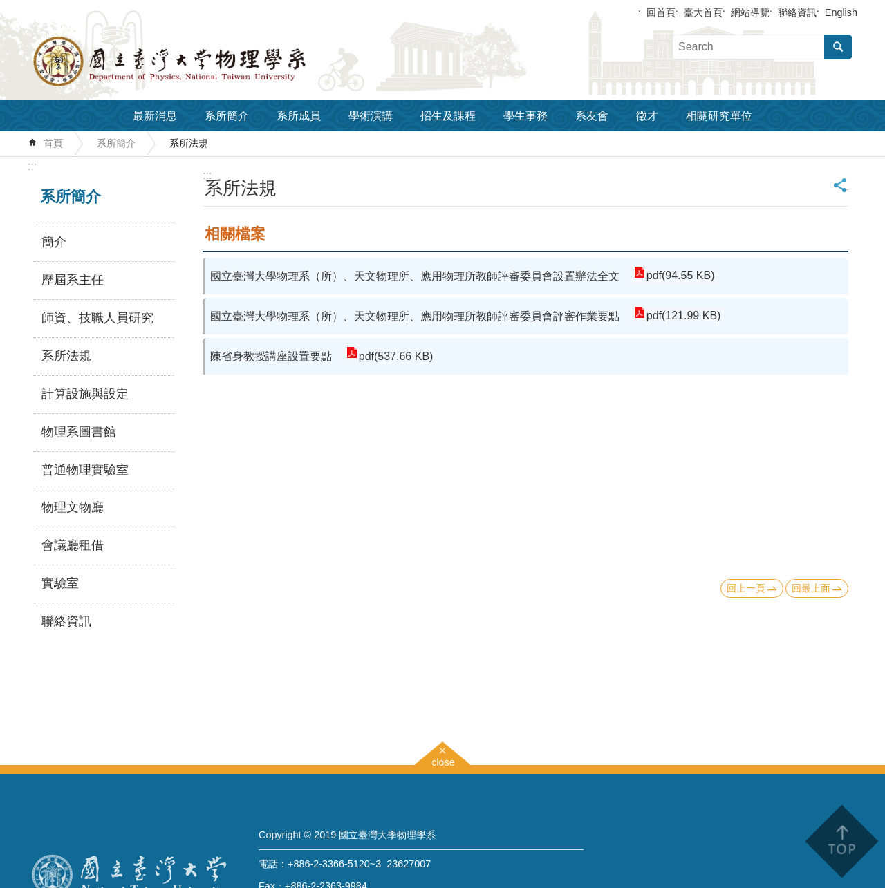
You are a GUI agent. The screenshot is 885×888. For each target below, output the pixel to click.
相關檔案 (235, 234)
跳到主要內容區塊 (7, 7)
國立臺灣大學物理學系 (200, 61)
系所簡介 (227, 116)
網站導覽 (750, 12)
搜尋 (838, 47)
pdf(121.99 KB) (683, 316)
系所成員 (299, 116)
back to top (841, 841)
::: (32, 166)
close (443, 760)
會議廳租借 (72, 545)
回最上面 (811, 588)
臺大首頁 (703, 12)
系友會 (591, 116)
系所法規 (188, 143)
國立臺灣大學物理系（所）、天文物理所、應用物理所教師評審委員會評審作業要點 (415, 316)
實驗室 (60, 583)
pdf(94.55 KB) (680, 276)
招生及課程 (448, 116)
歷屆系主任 (72, 280)
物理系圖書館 (78, 432)
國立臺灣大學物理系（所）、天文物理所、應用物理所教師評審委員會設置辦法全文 (415, 276)
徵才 (647, 116)
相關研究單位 (719, 116)
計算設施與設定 (85, 394)
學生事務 (525, 116)
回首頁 (661, 12)
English (841, 12)
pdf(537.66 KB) (395, 356)
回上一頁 (746, 588)
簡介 (53, 242)
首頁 (53, 143)
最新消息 (155, 116)
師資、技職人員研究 (97, 318)
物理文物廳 (72, 507)
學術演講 (370, 116)
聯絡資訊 (797, 12)
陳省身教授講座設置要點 (271, 356)
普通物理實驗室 (85, 470)
